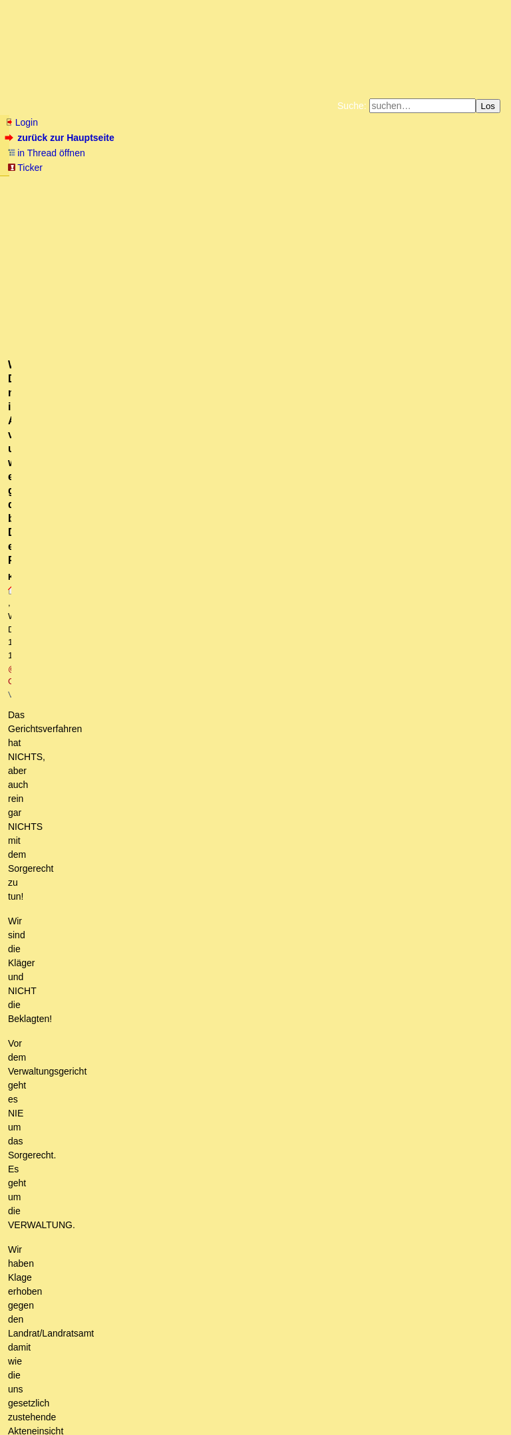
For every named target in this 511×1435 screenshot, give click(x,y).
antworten (42, 467)
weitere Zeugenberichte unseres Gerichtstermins (140, 1307)
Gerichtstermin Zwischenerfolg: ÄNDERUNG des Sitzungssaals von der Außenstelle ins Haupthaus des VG (245, 968)
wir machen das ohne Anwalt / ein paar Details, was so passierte (166, 578)
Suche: (352, 105)
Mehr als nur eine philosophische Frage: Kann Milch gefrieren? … (159, 1156)
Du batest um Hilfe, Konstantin (121, 1143)
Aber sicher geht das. (102, 1269)
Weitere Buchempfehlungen (282, 195)
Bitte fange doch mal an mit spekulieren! (115, 1181)
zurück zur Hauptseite (60, 137)
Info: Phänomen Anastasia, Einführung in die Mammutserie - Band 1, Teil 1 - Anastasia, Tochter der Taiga (250, 930)
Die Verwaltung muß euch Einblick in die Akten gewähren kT (166, 1194)
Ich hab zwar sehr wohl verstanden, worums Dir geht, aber (144, 993)
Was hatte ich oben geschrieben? (135, 804)
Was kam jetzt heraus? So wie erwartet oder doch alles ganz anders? (167, 1169)
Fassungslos (50, 541)
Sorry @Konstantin (99, 641)
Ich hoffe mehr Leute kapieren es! (93, 554)
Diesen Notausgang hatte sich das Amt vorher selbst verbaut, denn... (207, 1282)
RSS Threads (79, 1398)
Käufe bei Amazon (191, 195)
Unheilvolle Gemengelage (95, 1119)
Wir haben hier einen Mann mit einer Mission (134, 1030)
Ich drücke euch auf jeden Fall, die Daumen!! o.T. (179, 679)
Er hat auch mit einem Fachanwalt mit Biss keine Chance (167, 742)
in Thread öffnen (46, 153)
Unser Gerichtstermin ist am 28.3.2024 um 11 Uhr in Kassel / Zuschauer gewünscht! (201, 514)
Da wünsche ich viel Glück (78, 566)
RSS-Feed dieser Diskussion (446, 494)
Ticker (25, 167)
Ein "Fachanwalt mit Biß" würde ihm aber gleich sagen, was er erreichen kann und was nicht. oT (256, 780)
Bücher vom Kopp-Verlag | (319, 185)
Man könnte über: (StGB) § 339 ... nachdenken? (133, 842)
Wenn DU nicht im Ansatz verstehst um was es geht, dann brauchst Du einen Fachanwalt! (248, 616)
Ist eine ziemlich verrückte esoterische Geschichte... (141, 955)
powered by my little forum (256, 1419)
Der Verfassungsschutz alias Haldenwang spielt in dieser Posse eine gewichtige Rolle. (212, 880)
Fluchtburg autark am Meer (110, 185)
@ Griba (252, 254)
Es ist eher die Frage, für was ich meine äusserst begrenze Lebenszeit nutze (218, 1094)
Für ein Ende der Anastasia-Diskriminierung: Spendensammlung (125, 448)
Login (21, 122)
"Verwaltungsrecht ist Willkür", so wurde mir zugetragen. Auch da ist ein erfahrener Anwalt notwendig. (268, 717)
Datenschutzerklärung (410, 185)
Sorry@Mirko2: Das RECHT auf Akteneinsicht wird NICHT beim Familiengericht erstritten (253, 654)
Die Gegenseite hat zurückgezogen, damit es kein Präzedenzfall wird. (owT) (198, 1232)
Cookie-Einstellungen (464, 195)
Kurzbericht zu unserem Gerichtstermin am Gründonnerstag (155, 1294)
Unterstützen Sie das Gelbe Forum (69, 195)
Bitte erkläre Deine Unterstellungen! (123, 1131)
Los (488, 106)
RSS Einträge (31, 1398)
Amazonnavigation (385, 195)
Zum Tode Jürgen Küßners (213, 185)
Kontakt (119, 1398)
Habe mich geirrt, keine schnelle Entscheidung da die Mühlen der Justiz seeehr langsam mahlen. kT (258, 1207)
